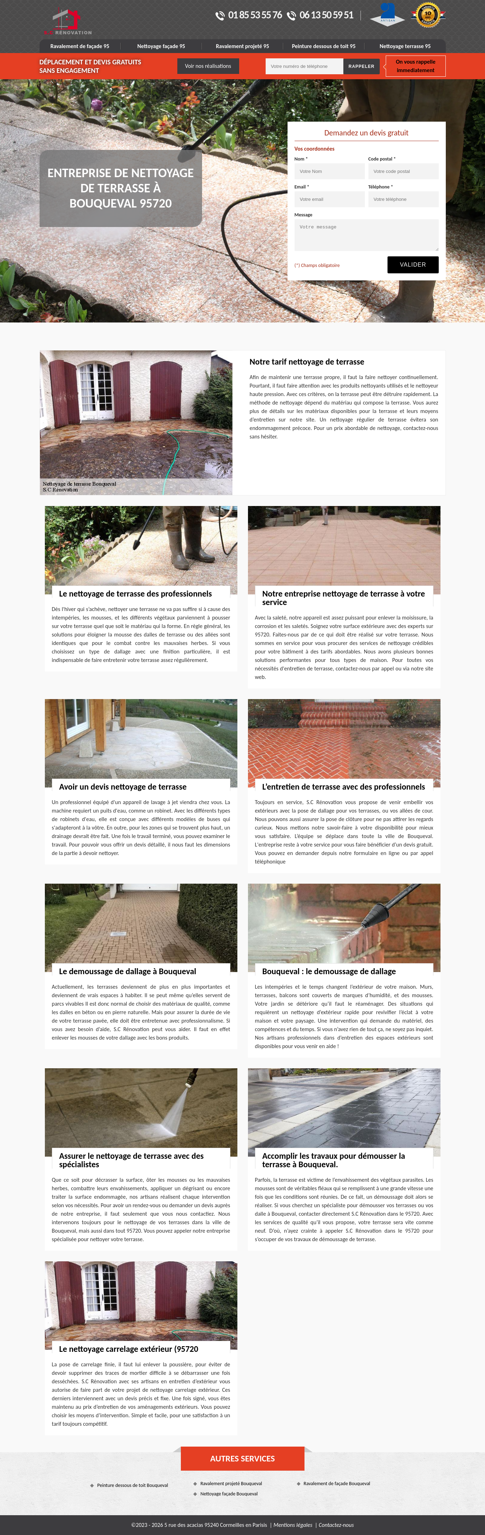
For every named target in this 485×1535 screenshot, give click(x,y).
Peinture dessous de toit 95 (323, 46)
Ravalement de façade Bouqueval (337, 1484)
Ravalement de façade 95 (80, 46)
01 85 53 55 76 (248, 16)
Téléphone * (381, 187)
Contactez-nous (336, 1525)
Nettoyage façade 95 (161, 46)
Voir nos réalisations (208, 66)
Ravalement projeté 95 (242, 46)
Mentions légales (292, 1525)
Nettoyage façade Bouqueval (229, 1494)
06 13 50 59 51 (320, 16)
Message (304, 215)
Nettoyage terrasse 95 (405, 46)
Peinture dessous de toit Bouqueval (132, 1485)
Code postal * (382, 159)
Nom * (301, 159)
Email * (302, 187)
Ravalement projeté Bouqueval (231, 1484)
